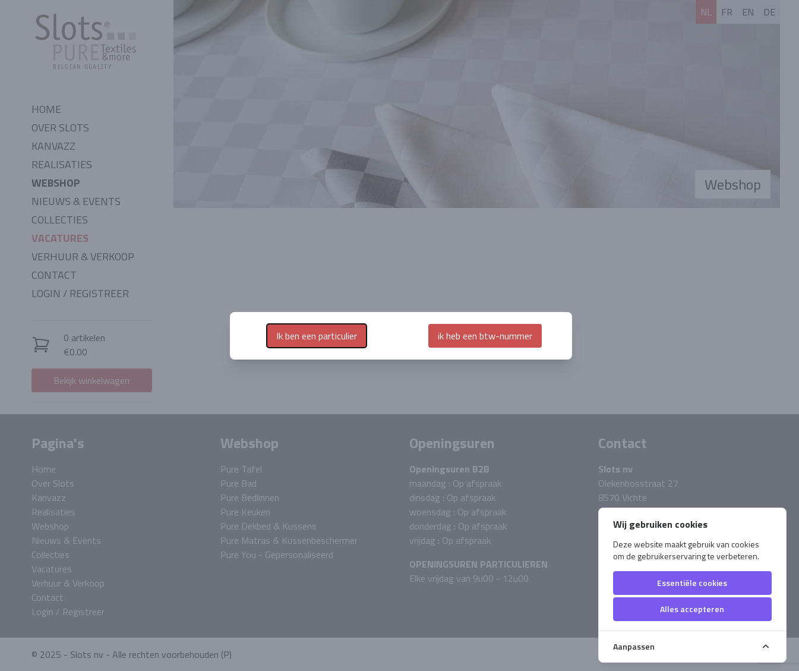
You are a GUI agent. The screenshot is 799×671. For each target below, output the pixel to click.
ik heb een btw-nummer (485, 336)
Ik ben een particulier (316, 336)
